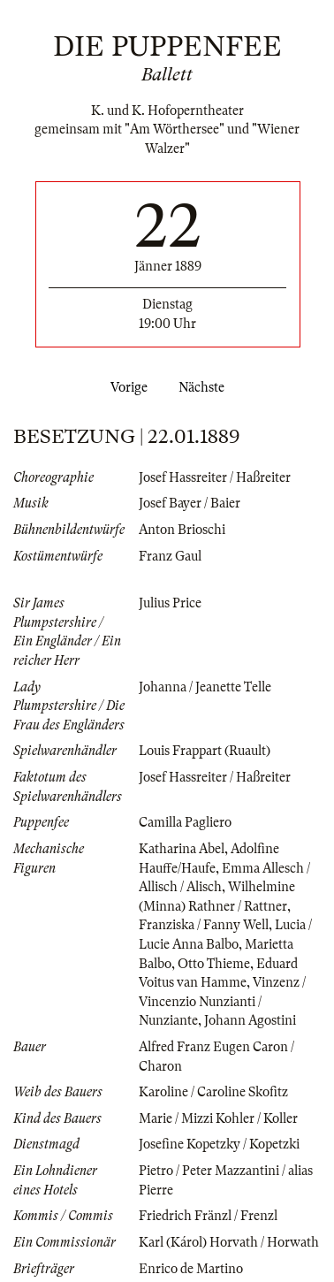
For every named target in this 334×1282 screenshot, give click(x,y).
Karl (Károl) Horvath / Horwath (229, 1242)
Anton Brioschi (182, 530)
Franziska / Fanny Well (204, 925)
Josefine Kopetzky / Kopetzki (219, 1144)
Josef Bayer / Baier (189, 503)
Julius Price (170, 603)
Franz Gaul (170, 556)
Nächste (205, 387)
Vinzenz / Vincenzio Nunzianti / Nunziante (222, 1001)
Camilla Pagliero (185, 822)
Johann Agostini (250, 1020)
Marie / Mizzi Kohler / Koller (218, 1118)
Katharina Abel (181, 849)
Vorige (125, 387)
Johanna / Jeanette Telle (205, 687)
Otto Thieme (214, 964)
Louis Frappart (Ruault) (204, 751)
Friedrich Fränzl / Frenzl (208, 1216)
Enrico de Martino (191, 1269)
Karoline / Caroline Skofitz (213, 1092)
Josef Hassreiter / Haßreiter (215, 477)
